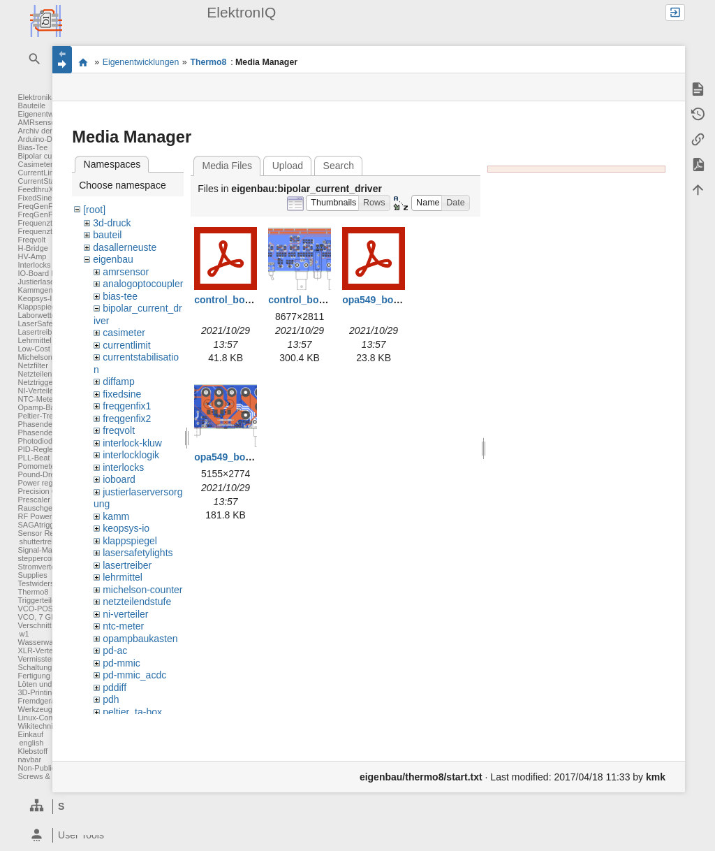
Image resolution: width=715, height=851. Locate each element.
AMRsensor (37, 122)
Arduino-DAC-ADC (49, 139)
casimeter (124, 332)
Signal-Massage (45, 550)
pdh (111, 699)
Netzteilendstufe (45, 374)
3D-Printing (36, 692)
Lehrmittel (34, 340)
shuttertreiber (41, 541)
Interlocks (33, 265)
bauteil (107, 234)
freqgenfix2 (127, 418)
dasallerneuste (124, 247)
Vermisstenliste (43, 659)
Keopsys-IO (37, 298)
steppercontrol (41, 558)
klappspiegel (130, 540)
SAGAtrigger (39, 525)
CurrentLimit (38, 172)
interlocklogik (131, 454)
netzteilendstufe (137, 601)
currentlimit (126, 345)
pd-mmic (121, 663)
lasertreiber (127, 565)
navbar (29, 759)
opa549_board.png (237, 457)
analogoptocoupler (143, 283)
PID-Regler (36, 449)
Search (338, 165)
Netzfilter (32, 365)
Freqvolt (31, 239)
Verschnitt (34, 625)
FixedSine (34, 198)
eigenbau (113, 259)
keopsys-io (126, 528)
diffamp (119, 381)
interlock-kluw (132, 443)
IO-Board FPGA (44, 273)
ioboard (119, 479)
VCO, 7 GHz (38, 617)
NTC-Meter (36, 399)
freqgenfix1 (127, 406)
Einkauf (30, 734)
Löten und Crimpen (50, 684)
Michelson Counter (49, 357)
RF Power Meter (45, 516)
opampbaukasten (140, 638)
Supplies (32, 575)
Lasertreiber (38, 332)
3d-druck (112, 222)
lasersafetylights (137, 552)
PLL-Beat (33, 457)
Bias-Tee (32, 147)
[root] (94, 209)
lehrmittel (122, 577)
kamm (116, 516)
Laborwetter (37, 315)
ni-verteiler (125, 614)
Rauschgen (37, 508)
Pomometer (37, 466)
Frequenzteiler (41, 223)
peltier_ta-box (132, 712)
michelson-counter (142, 589)
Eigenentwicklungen (141, 62)
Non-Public (36, 768)
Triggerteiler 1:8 (44, 600)
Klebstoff (32, 751)
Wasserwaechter (46, 642)
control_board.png (311, 299)
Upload (287, 165)
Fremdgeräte (39, 701)
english (31, 743)
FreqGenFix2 (39, 214)
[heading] (99, 835)
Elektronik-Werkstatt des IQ (83, 62)
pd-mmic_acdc (134, 675)
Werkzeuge (36, 709)
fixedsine (122, 394)
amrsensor (126, 271)
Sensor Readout (45, 533)
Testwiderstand (42, 583)
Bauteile (31, 105)
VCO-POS (35, 608)
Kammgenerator (45, 290)
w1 (24, 634)
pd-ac (115, 650)
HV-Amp (31, 256)
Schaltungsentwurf (49, 667)
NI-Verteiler (36, 390)
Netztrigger (36, 382)
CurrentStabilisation (50, 181)
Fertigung (33, 675)
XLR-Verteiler (40, 650)
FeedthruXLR (40, 189)
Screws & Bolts (43, 776)
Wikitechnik (37, 726)
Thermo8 (32, 592)
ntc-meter (123, 626)
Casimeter (34, 164)
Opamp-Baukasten (49, 407)
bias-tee (120, 296)
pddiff (114, 687)
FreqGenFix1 (39, 206)
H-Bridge (32, 248)
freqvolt (119, 430)
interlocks (123, 467)
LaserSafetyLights (48, 323)
